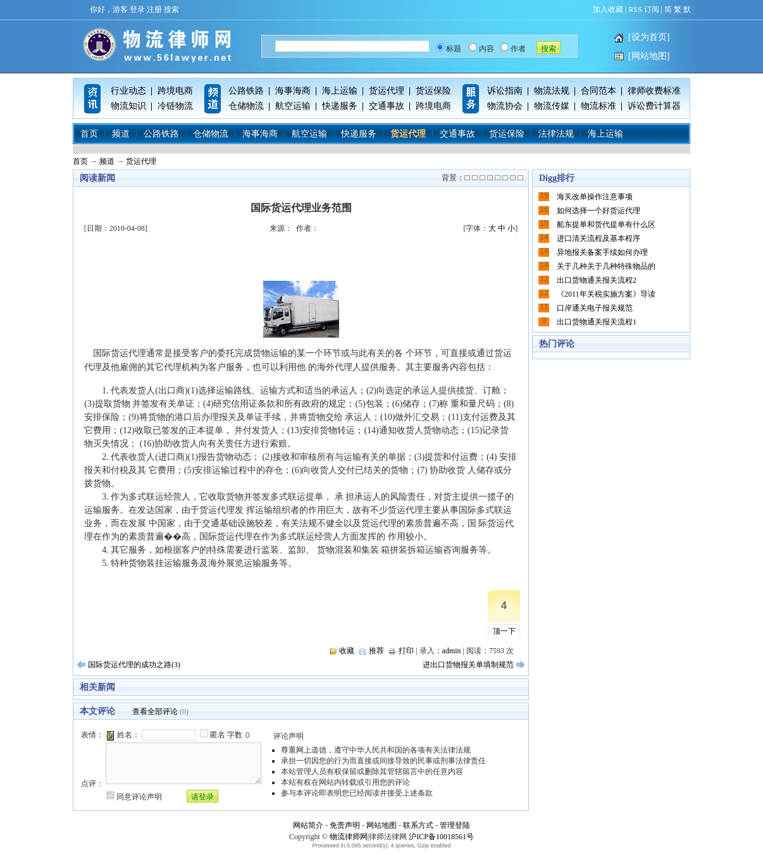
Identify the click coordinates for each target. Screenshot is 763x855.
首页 (89, 133)
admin (451, 650)
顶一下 (504, 631)
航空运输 (293, 106)
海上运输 (339, 90)
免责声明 (345, 825)
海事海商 (293, 90)
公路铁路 (246, 90)
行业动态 (128, 90)
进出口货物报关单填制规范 (468, 664)
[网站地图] (648, 56)
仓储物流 (246, 106)
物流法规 (551, 90)
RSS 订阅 (643, 9)
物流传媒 (551, 106)
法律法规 (556, 133)
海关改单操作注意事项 (595, 196)
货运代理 (386, 90)
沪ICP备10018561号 (441, 836)
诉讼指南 (505, 90)
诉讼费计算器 (654, 106)
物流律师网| (349, 836)
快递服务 (339, 106)
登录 (137, 9)
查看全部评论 (155, 711)
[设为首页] (648, 37)
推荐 (376, 650)
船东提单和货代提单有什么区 (606, 224)
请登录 (202, 796)
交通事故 (386, 106)
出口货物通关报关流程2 (596, 280)
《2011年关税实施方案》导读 (606, 294)
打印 (406, 650)
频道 (121, 133)
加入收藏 (608, 9)
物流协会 (505, 106)
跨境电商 (175, 90)
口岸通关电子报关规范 (595, 308)
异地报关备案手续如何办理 (602, 252)
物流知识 (128, 106)
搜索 (171, 9)
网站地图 (381, 825)
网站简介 (308, 825)
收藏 (346, 650)
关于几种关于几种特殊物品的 (606, 266)
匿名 (217, 734)
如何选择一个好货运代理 (598, 210)
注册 (154, 9)
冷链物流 (175, 106)
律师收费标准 (654, 90)
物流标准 (598, 106)
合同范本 (598, 90)
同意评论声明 (139, 796)
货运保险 (433, 90)
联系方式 (418, 825)
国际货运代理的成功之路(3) (134, 664)
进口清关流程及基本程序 (598, 238)
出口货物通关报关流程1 (596, 321)
